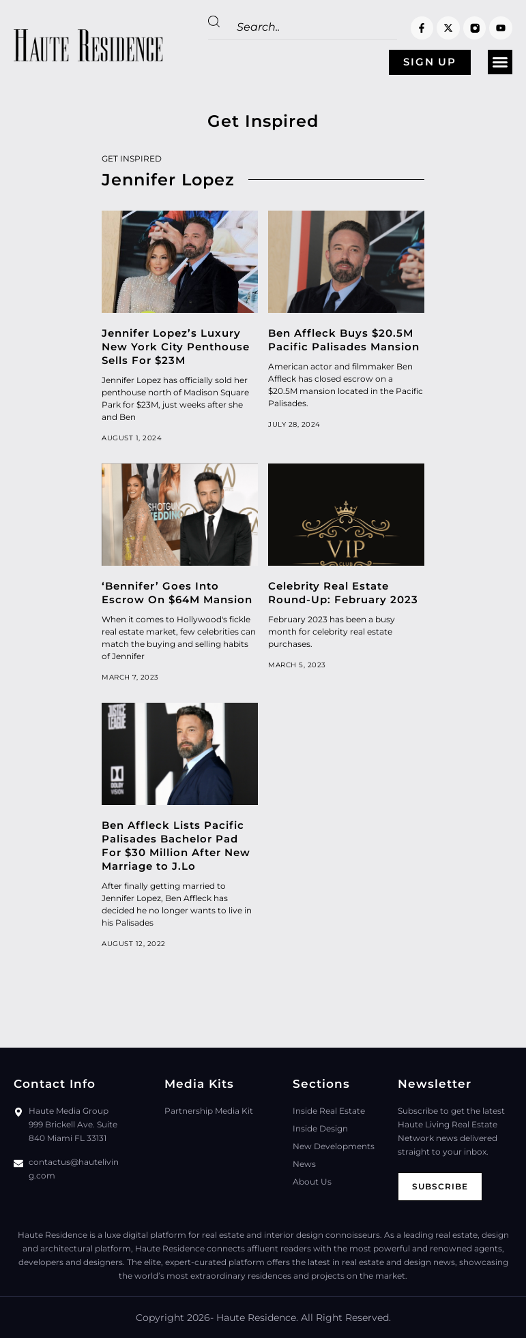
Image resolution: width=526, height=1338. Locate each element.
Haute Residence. (257, 1317)
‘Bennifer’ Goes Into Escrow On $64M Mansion (177, 592)
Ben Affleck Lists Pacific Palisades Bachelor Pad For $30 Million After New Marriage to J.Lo (176, 845)
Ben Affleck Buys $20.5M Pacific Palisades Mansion (344, 339)
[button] (500, 62)
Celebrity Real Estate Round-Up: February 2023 (343, 592)
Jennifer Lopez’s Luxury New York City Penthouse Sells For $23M (176, 346)
